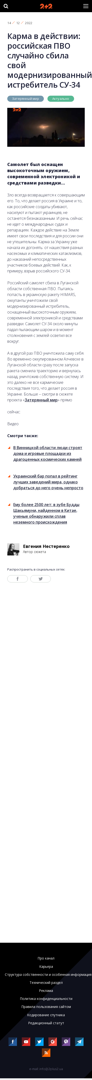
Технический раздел (46, 982)
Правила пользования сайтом (46, 1007)
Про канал (46, 958)
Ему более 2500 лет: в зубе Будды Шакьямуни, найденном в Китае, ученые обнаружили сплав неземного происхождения (46, 513)
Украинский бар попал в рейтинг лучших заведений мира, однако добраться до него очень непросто (48, 481)
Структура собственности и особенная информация (48, 974)
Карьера (46, 966)
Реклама (46, 990)
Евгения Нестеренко (46, 546)
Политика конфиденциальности (46, 999)
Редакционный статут (46, 1023)
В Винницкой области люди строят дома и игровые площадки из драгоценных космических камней (47, 453)
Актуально (60, 98)
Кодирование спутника (46, 1015)
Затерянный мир (25, 98)
